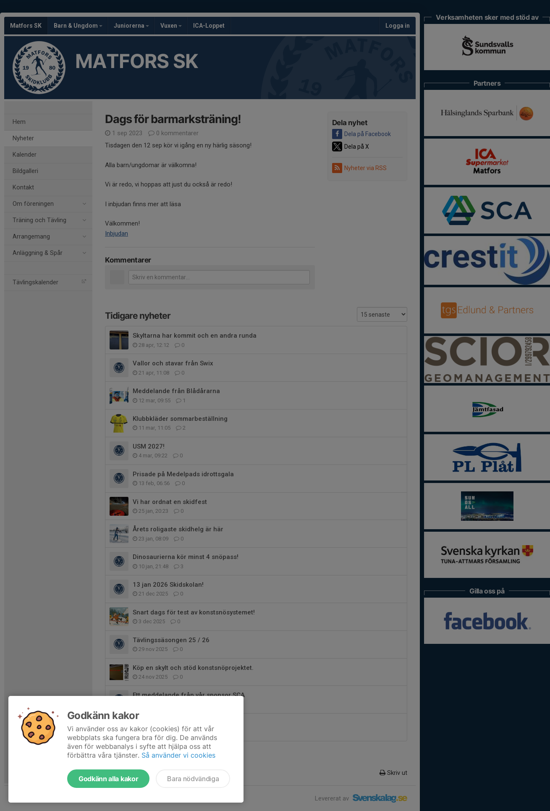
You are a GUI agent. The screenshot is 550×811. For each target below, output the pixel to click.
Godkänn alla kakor (108, 778)
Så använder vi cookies (178, 755)
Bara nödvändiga (193, 778)
